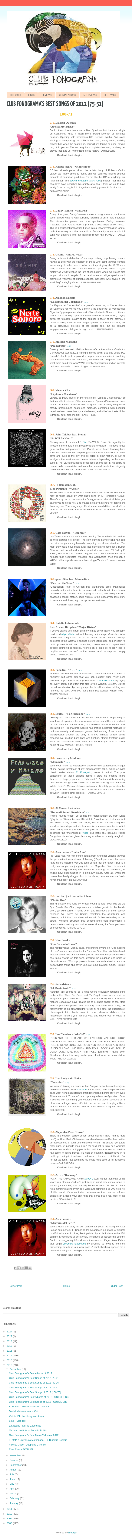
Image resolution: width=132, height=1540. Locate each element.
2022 (10, 1336)
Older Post (117, 1286)
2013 (10, 1360)
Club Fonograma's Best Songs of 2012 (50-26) (34, 1382)
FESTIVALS (110, 95)
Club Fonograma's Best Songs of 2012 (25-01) (34, 1378)
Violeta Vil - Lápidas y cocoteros (26, 1416)
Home (66, 1286)
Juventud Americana (74, 1243)
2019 (10, 1341)
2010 (10, 1513)
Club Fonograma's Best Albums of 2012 (30, 1373)
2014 (10, 1355)
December (16, 1369)
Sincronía (82, 1089)
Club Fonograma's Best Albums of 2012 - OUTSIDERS (38, 1397)
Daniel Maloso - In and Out (23, 1411)
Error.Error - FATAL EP (21, 1449)
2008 (10, 1523)
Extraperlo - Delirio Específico (25, 1425)
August (14, 1469)
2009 (10, 1518)
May (12, 1484)
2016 (10, 1345)
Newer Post (15, 1286)
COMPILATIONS (67, 95)
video (85, 832)
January (14, 1503)
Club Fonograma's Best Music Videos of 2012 (33, 1435)
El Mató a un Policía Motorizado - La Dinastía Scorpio (38, 1440)
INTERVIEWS (90, 95)
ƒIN (84, 442)
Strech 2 (89, 1178)
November (16, 1455)
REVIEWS (46, 95)
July (12, 1474)
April (12, 1488)
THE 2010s (15, 95)
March (13, 1493)
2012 (10, 1365)
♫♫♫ (86, 302)
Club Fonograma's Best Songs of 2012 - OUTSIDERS (38, 1401)
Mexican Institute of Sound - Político (28, 1430)
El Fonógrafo (83, 772)
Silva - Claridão (17, 1420)
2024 (10, 1331)
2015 (10, 1350)
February (15, 1498)
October (14, 1460)
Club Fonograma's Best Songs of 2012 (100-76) (35, 1392)
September (16, 1465)
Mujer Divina (68, 634)
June (13, 1479)
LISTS (31, 95)
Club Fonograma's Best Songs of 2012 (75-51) (34, 1387)
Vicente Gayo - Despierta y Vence (27, 1444)
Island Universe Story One (85, 180)
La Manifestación (105, 680)
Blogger (72, 1532)
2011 (10, 1509)
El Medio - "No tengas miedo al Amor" (29, 1406)
